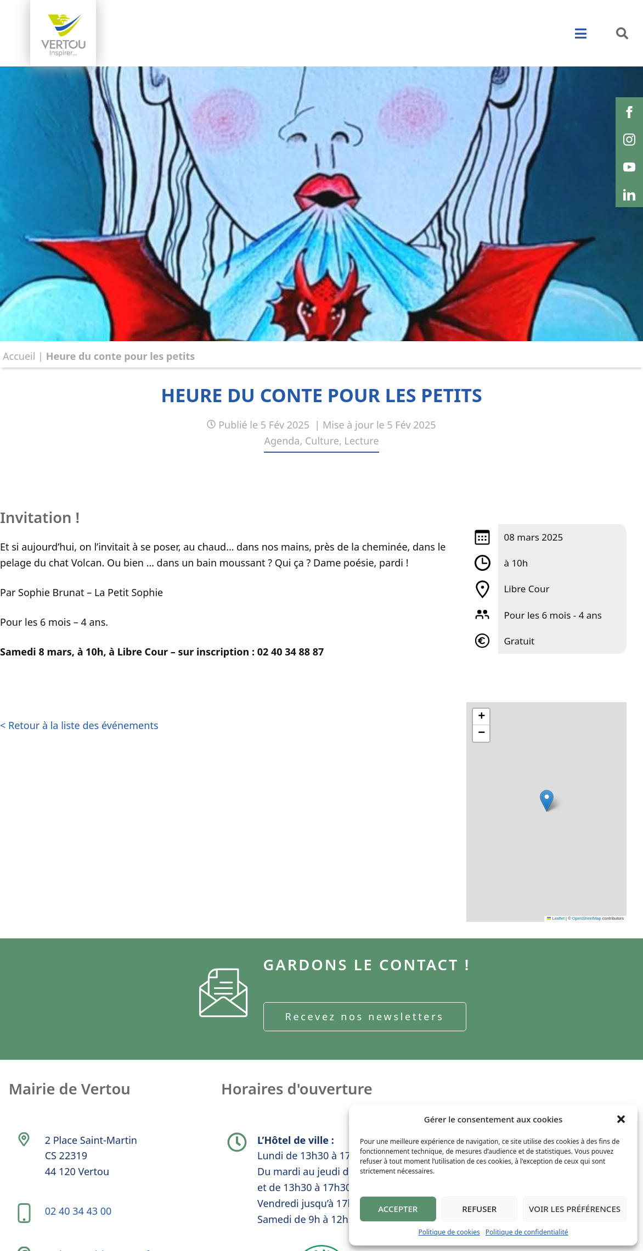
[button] (621, 1119)
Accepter (398, 1208)
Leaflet (556, 918)
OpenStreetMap (586, 918)
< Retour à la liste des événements (79, 726)
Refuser (479, 1208)
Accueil (19, 356)
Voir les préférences (575, 1208)
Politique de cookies (449, 1232)
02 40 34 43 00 (79, 1218)
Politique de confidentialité (527, 1232)
